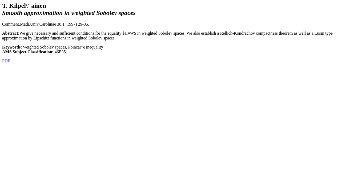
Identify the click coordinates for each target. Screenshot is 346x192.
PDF (6, 61)
